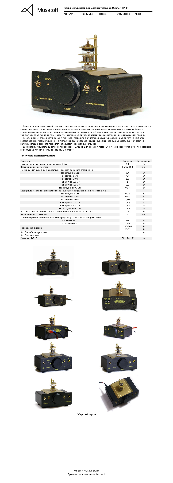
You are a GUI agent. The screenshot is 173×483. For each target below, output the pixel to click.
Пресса (102, 13)
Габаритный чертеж (86, 414)
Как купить (69, 13)
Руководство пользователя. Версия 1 (86, 474)
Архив (138, 13)
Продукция (87, 13)
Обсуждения (123, 13)
